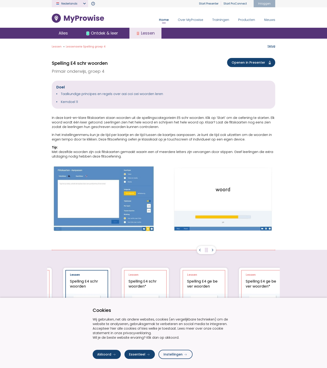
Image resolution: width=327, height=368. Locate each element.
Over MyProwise (190, 20)
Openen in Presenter (252, 62)
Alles (63, 33)
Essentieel (139, 354)
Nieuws (269, 20)
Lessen (57, 46)
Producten (246, 20)
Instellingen (176, 354)
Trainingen (220, 20)
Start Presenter (208, 3)
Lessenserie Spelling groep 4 (86, 46)
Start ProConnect (235, 3)
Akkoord (106, 354)
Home (164, 20)
